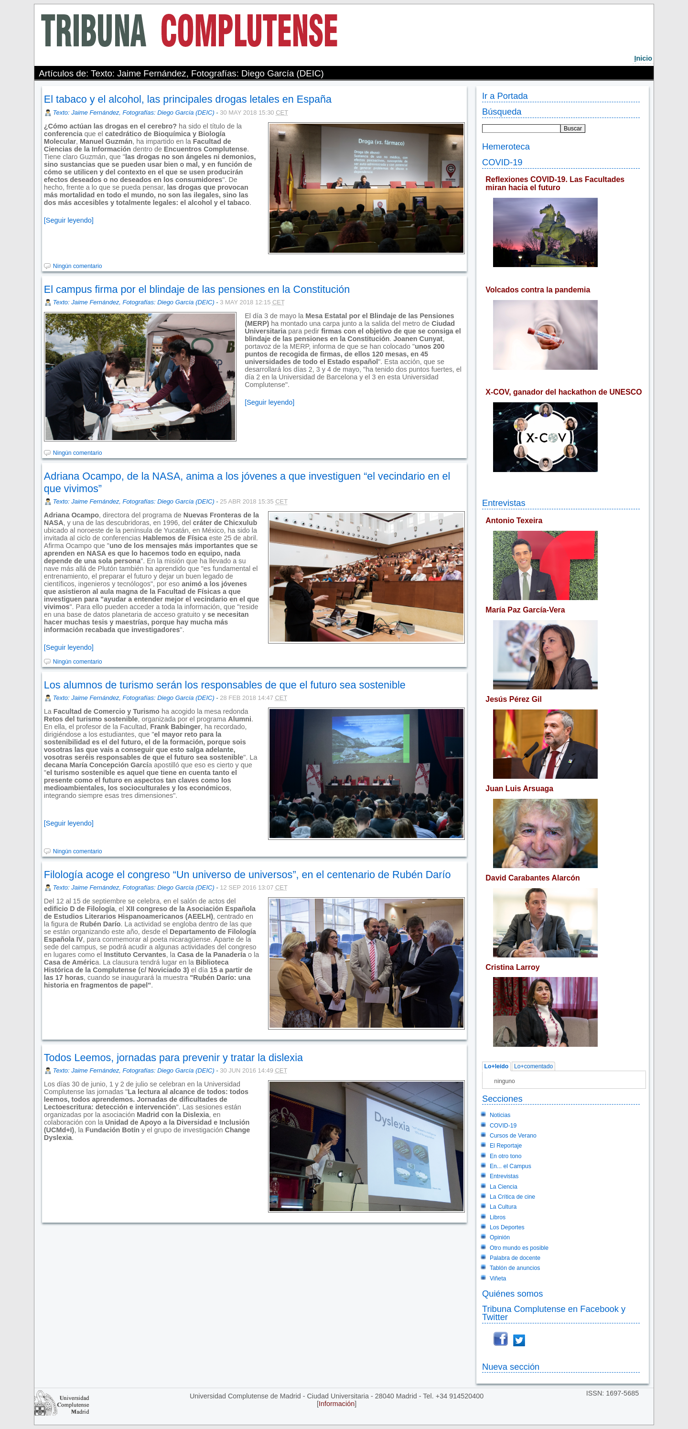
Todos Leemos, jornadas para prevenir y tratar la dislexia (173, 1058)
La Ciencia (503, 1186)
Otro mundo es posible (519, 1248)
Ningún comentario (77, 266)
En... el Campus (510, 1166)
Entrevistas (504, 503)
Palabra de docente (515, 1258)
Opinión (500, 1237)
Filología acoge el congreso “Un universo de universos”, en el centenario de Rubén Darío (247, 875)
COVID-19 (502, 162)
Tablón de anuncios (515, 1268)
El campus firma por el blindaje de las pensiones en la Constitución (197, 289)
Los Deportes (507, 1227)
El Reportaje (506, 1145)
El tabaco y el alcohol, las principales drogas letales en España (188, 99)
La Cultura (503, 1206)
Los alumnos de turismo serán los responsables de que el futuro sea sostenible (225, 685)
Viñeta (498, 1278)
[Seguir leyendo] (69, 220)
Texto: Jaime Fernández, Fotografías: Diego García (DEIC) (134, 112)
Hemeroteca (506, 146)
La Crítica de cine (512, 1196)
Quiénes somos (512, 1294)
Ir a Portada (505, 96)
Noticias (500, 1115)
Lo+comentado (533, 1066)
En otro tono (506, 1156)
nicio (643, 58)
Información (337, 1404)
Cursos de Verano (513, 1135)
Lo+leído (496, 1066)
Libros (497, 1217)
